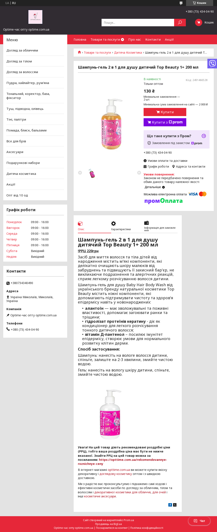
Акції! (169, 39)
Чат (199, 521)
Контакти (153, 39)
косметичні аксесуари (100, 496)
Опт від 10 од (17, 195)
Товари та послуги (105, 39)
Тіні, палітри (16, 119)
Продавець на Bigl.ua (108, 524)
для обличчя (141, 492)
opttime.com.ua (119, 470)
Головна (80, 39)
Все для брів (16, 141)
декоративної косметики (112, 492)
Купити (167, 112)
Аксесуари (14, 152)
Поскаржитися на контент (112, 528)
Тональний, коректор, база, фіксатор (28, 95)
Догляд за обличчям (22, 50)
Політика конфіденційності (146, 528)
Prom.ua (129, 520)
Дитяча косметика (21, 173)
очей (162, 492)
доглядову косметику (115, 474)
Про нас (134, 39)
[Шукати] (180, 22)
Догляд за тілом (19, 61)
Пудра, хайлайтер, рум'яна (27, 83)
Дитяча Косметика (128, 53)
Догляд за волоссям (22, 72)
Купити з (167, 122)
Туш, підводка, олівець (25, 108)
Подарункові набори (23, 163)
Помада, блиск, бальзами (26, 130)
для (155, 492)
